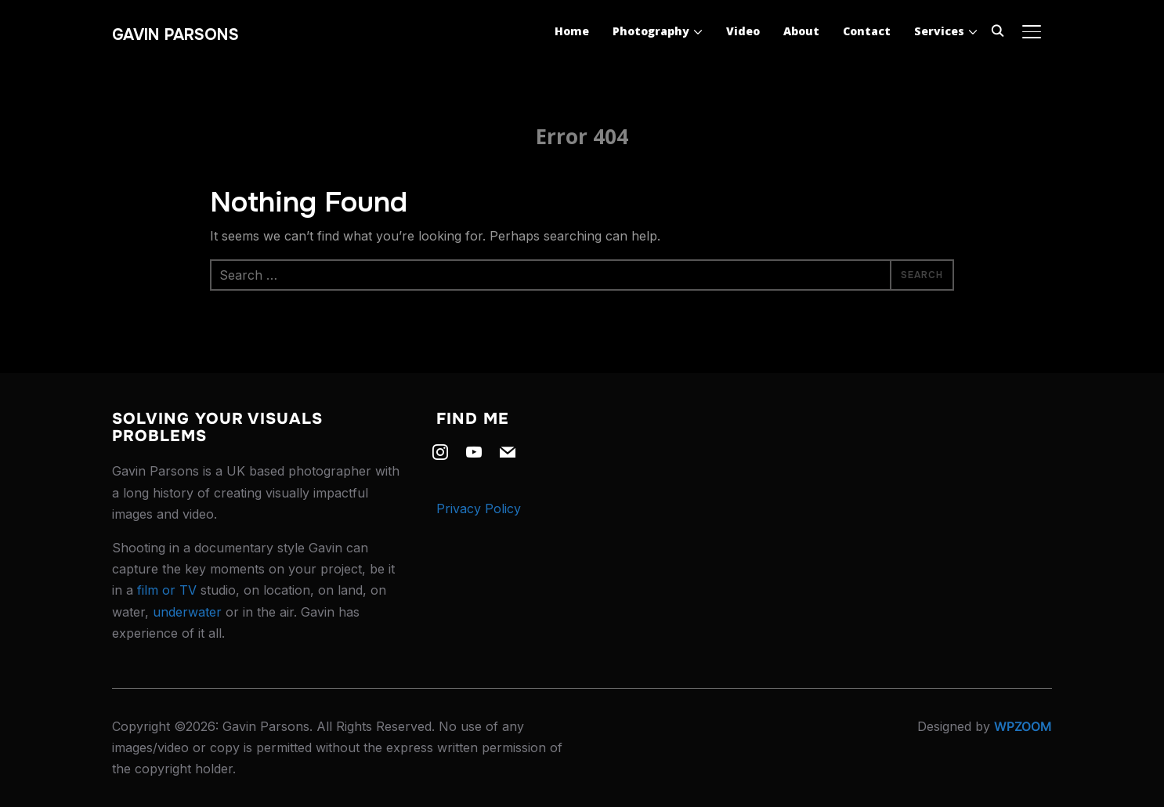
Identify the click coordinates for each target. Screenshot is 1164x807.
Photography (651, 31)
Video (743, 31)
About (801, 31)
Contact (867, 31)
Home (572, 31)
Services (939, 31)
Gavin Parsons (175, 35)
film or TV (167, 590)
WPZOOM (1023, 726)
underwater (187, 612)
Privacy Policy (478, 508)
